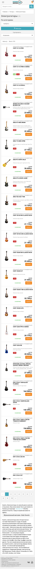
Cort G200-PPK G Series (21, 326)
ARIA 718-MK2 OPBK (19, 141)
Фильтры (17, 28)
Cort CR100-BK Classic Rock (22, 215)
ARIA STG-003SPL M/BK (20, 178)
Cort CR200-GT (18, 271)
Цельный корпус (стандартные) (22, 46)
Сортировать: (17, 32)
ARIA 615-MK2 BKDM (19, 122)
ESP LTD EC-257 (18, 475)
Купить (28, 60)
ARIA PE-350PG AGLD (19, 159)
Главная (5, 11)
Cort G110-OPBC (18, 48)
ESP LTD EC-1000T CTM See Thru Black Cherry (21, 438)
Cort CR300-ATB (18, 308)
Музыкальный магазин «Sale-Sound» (17, 515)
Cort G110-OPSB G (19, 85)
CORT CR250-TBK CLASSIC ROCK (23, 289)
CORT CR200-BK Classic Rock (22, 252)
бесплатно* (19, 508)
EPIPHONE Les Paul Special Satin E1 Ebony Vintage (22, 364)
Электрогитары (21, 11)
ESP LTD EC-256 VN (19, 456)
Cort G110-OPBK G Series (21, 66)
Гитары (11, 11)
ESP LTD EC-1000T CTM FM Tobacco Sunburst (21, 420)
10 (12, 498)
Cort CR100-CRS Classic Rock (23, 234)
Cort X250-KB (17, 345)
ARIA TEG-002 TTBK (19, 196)
